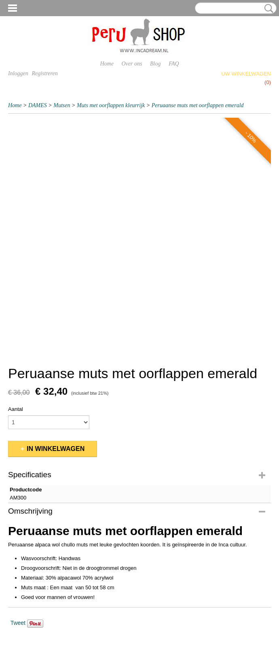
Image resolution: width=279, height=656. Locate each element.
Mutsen (61, 105)
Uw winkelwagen (246, 74)
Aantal (15, 409)
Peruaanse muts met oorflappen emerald (198, 105)
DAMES (37, 105)
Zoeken (267, 8)
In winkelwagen (56, 448)
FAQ (174, 64)
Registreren (44, 73)
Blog (155, 64)
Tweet (18, 623)
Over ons (132, 64)
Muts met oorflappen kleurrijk (111, 105)
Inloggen (18, 73)
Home (106, 64)
